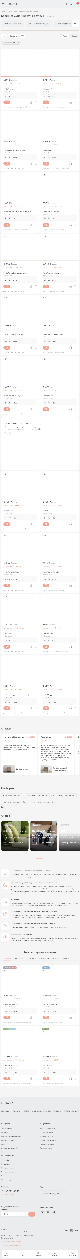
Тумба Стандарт (9, 89)
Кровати (32, 958)
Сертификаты (6, 1128)
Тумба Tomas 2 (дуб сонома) (53, 211)
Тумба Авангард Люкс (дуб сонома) (16, 695)
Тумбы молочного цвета (12, 796)
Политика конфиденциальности (11, 1245)
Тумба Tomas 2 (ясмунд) (51, 273)
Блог (3, 1144)
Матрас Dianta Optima (11, 1065)
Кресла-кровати (71, 1111)
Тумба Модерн (48, 695)
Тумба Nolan (47, 511)
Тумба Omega (47, 633)
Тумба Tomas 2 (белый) (11, 572)
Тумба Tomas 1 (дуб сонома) (13, 334)
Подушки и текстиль (48, 958)
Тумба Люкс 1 (47, 89)
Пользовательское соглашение (11, 1241)
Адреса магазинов (47, 1144)
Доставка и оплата (47, 1136)
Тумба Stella (7, 633)
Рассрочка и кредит (48, 1128)
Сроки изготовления (9, 1140)
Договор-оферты (47, 1148)
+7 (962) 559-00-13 (10, 1191)
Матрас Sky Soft (48, 1065)
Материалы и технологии (11, 1136)
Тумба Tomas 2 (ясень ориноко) (14, 273)
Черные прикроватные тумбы (14, 802)
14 (10, 1068)
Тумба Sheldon (48, 396)
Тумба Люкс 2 (47, 150)
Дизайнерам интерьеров (11, 1176)
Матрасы (7, 958)
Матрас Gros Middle (50, 1004)
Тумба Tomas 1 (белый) (51, 572)
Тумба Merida (8, 511)
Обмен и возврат (47, 1132)
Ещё (2, 807)
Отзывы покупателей (9, 1148)
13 (10, 1007)
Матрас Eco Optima (10, 1004)
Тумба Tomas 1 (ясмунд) (11, 396)
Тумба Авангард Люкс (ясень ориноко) (17, 211)
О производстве (7, 1180)
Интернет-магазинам (9, 1168)
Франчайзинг (6, 1160)
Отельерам (5, 1164)
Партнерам (19, 958)
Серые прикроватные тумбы (64, 796)
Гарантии (4, 1132)
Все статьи (40, 858)
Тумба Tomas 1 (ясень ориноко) (54, 334)
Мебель (65, 958)
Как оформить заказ (48, 1140)
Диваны (57, 1111)
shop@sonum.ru (7, 1194)
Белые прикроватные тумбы (37, 796)
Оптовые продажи (8, 1172)
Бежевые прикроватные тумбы (42, 802)
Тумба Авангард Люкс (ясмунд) (14, 150)
